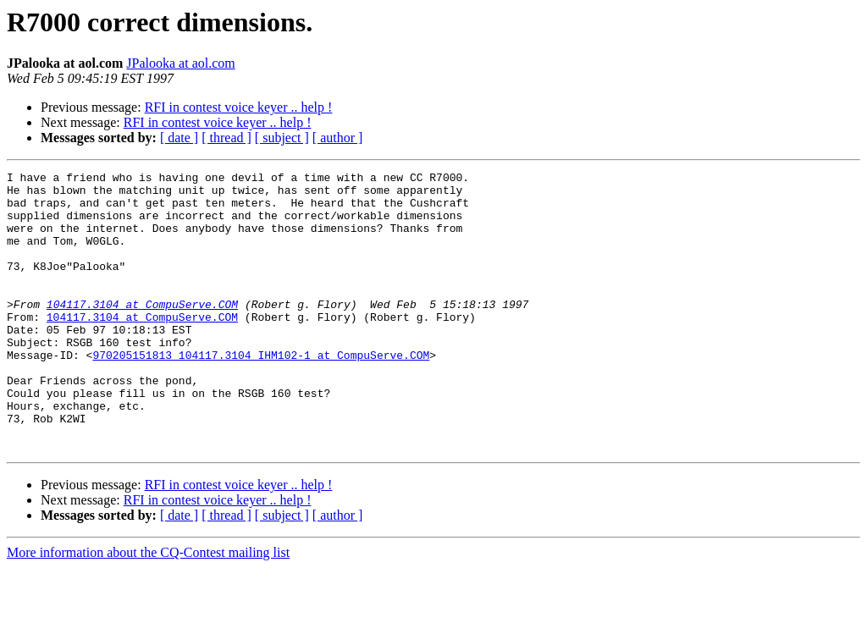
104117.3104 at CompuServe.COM (142, 331)
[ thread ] (226, 137)
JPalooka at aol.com (180, 63)
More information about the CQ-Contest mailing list (148, 608)
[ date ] (179, 137)
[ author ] (337, 137)
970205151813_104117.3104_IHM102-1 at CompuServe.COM (260, 392)
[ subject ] (282, 137)
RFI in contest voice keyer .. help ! (239, 107)
